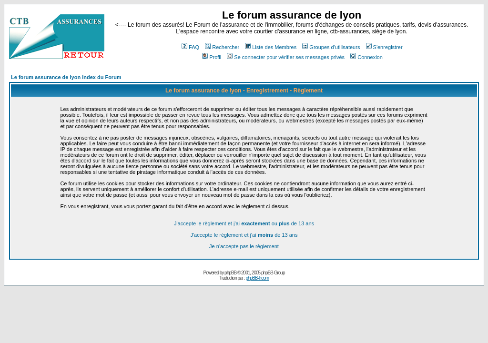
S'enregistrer (384, 47)
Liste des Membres (270, 47)
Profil (211, 57)
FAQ (190, 47)
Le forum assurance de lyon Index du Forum (66, 77)
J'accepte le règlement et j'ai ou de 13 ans (244, 223)
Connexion (366, 57)
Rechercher (222, 47)
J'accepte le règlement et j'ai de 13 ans (244, 235)
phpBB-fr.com (257, 278)
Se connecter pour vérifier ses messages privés (286, 57)
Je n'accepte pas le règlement (244, 246)
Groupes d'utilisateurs (331, 47)
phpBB (230, 272)
